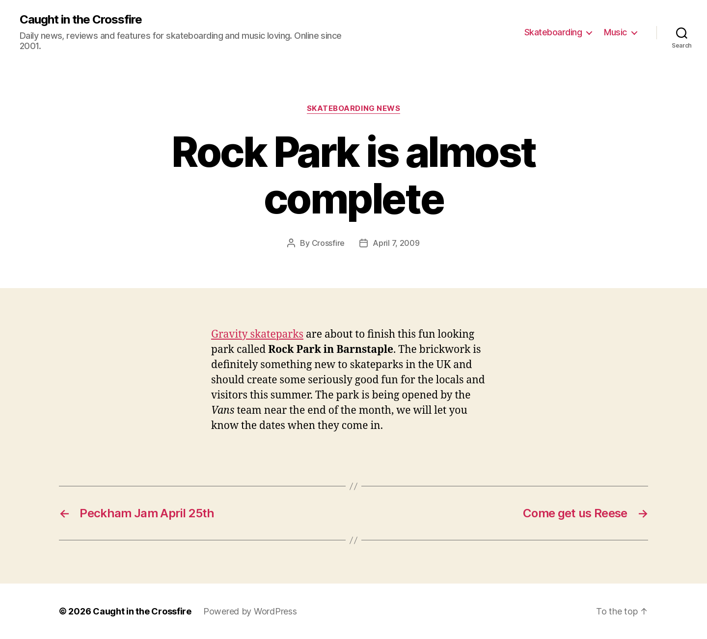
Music (615, 32)
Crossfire (328, 243)
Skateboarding (553, 32)
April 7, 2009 (396, 243)
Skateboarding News (354, 108)
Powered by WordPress (250, 611)
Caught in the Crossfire (81, 20)
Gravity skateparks (257, 334)
